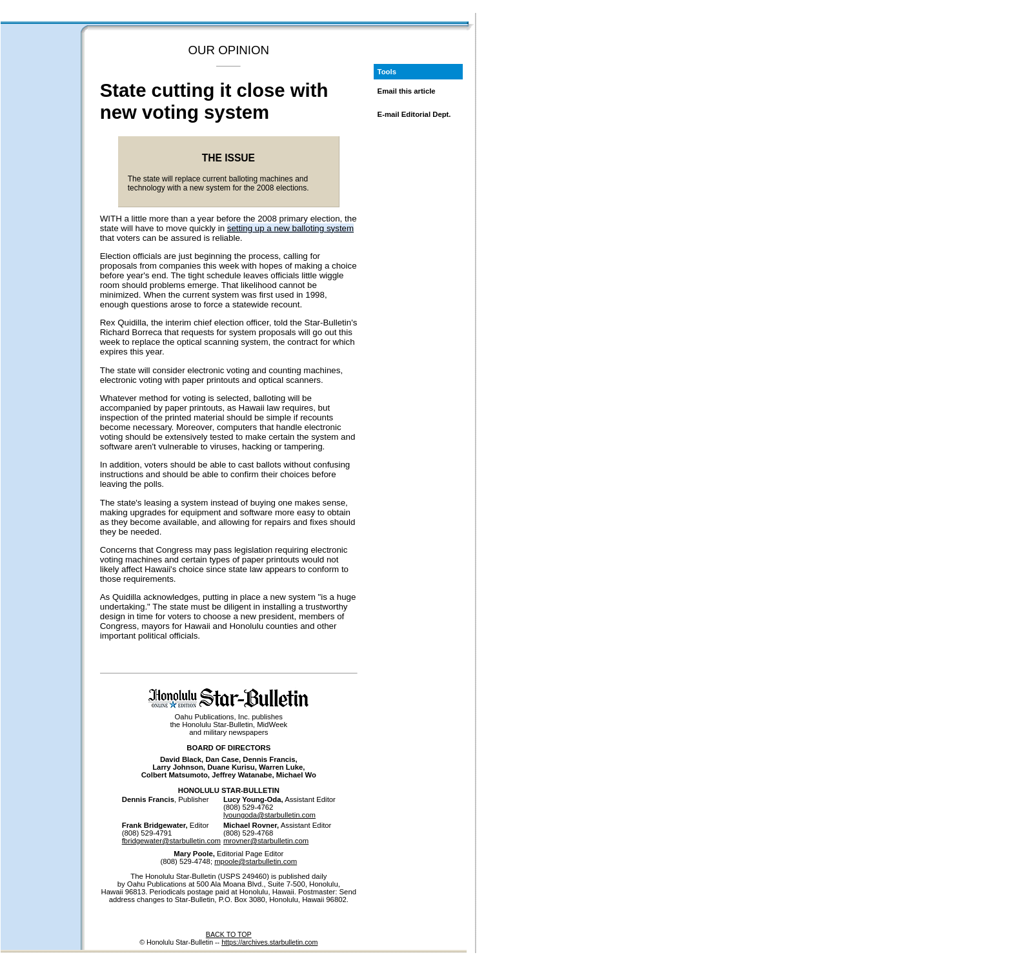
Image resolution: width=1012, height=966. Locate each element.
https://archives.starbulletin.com (269, 942)
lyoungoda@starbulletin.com (269, 815)
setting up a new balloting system (290, 228)
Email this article (407, 91)
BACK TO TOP (229, 934)
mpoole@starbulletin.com (255, 861)
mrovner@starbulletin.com (266, 841)
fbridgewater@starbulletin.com (171, 841)
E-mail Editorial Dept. (414, 114)
